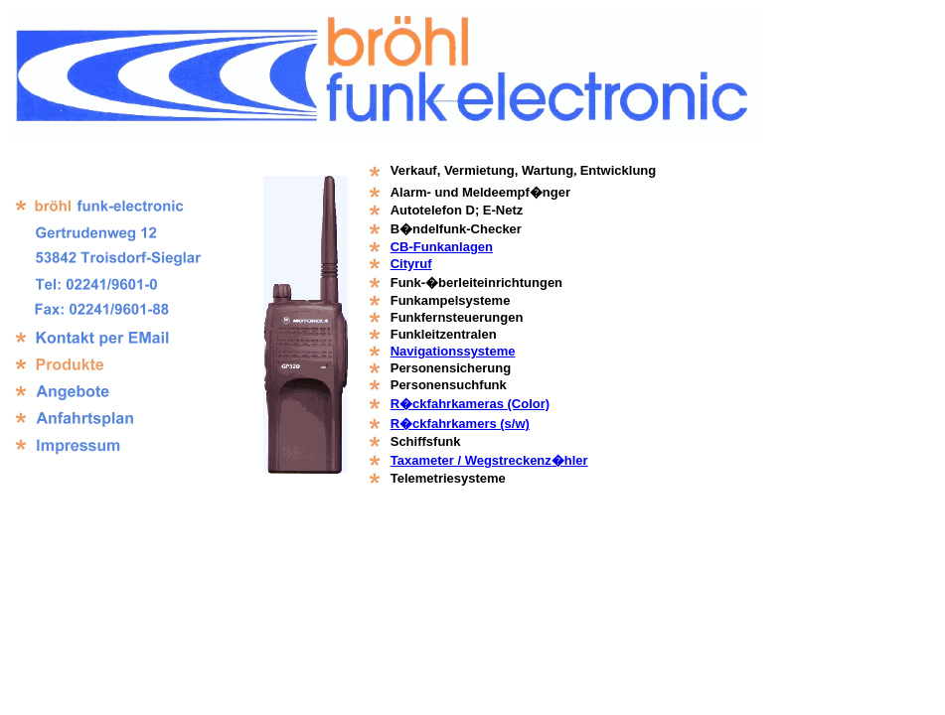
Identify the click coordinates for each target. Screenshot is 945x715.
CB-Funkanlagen (442, 246)
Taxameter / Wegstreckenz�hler (489, 460)
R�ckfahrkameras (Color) (470, 403)
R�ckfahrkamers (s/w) (460, 423)
